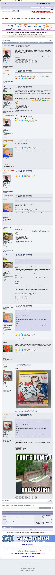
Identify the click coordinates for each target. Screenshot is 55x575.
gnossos (11, 517)
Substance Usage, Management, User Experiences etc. (20, 517)
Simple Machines (32, 561)
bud (17, 502)
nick (10, 520)
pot (13, 502)
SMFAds (21, 563)
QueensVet (6, 341)
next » (52, 501)
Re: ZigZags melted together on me (25, 70)
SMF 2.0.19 (23, 561)
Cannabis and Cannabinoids (15, 520)
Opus (43, 517)
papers (5, 502)
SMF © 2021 (27, 561)
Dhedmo (6, 364)
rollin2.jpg (17, 494)
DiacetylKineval (8, 45)
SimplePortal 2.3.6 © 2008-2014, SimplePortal (27, 570)
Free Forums (25, 563)
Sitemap (29, 563)
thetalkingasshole (8, 140)
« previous (49, 501)
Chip (43, 523)
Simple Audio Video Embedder (28, 562)
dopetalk (5, 4)
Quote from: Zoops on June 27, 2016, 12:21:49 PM (23, 309)
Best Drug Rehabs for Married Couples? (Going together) (17, 516)
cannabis (11, 502)
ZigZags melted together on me (24, 45)
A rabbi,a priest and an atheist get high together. (15, 519)
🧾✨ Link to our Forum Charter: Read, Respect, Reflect (40, 11)
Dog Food (6, 70)
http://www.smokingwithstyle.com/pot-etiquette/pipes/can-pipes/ (27, 291)
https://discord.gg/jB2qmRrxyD (36, 34)
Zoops (5, 86)
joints (8, 502)
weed (15, 502)
